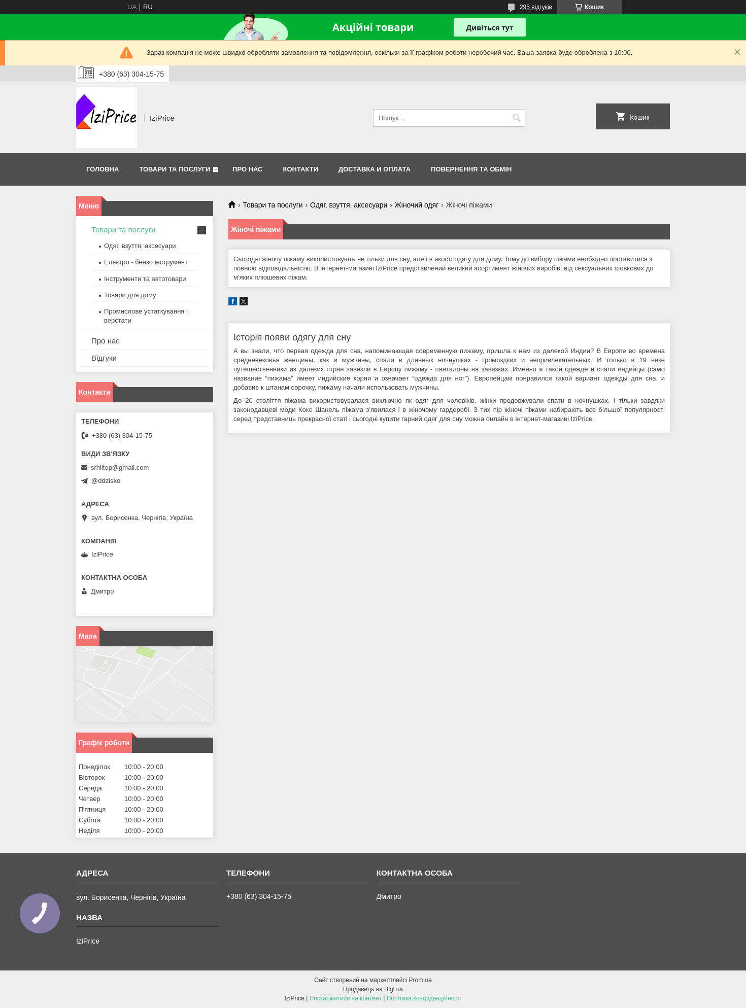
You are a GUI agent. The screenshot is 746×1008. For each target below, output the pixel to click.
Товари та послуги (174, 169)
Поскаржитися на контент (346, 998)
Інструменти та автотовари (145, 279)
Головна (102, 169)
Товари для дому (130, 295)
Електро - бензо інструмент (146, 262)
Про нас (247, 169)
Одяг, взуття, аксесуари (348, 205)
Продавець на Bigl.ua (373, 989)
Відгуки (104, 358)
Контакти (301, 169)
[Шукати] (516, 118)
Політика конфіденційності (424, 998)
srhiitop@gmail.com (120, 467)
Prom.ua (420, 980)
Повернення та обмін (471, 169)
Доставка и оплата (374, 169)
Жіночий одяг (416, 205)
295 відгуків (536, 7)
